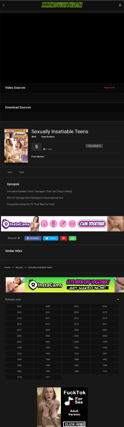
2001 (47, 341)
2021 (47, 312)
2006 (19, 336)
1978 (19, 377)
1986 (19, 365)
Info (10, 172)
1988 (76, 359)
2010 (19, 330)
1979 (104, 371)
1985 (47, 365)
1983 (104, 365)
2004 (76, 336)
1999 (104, 341)
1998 (19, 347)
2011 (104, 324)
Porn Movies (37, 156)
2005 (47, 336)
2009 (47, 330)
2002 (19, 341)
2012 (76, 324)
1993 (47, 353)
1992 (76, 353)
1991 (104, 353)
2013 (47, 324)
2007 (104, 330)
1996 (76, 347)
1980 (76, 371)
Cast (21, 172)
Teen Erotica (47, 136)
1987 (104, 359)
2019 (104, 312)
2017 (47, 318)
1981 (47, 371)
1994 (19, 353)
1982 (19, 371)
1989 (47, 359)
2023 (104, 306)
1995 (104, 347)
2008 (76, 330)
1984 (76, 365)
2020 (76, 312)
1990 (19, 359)
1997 (47, 347)
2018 (19, 318)
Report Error (109, 88)
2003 (104, 336)
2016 (76, 318)
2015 (33, 136)
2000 (76, 341)
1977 (47, 377)
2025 (47, 306)
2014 (19, 324)
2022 (19, 312)
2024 (76, 306)
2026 (19, 306)
